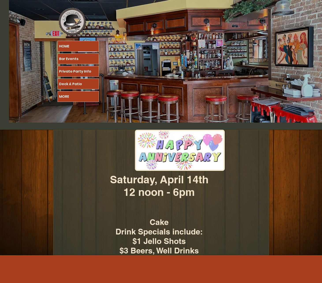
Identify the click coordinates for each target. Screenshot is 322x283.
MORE (64, 96)
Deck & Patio (70, 83)
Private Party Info (75, 71)
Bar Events (68, 58)
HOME (64, 46)
